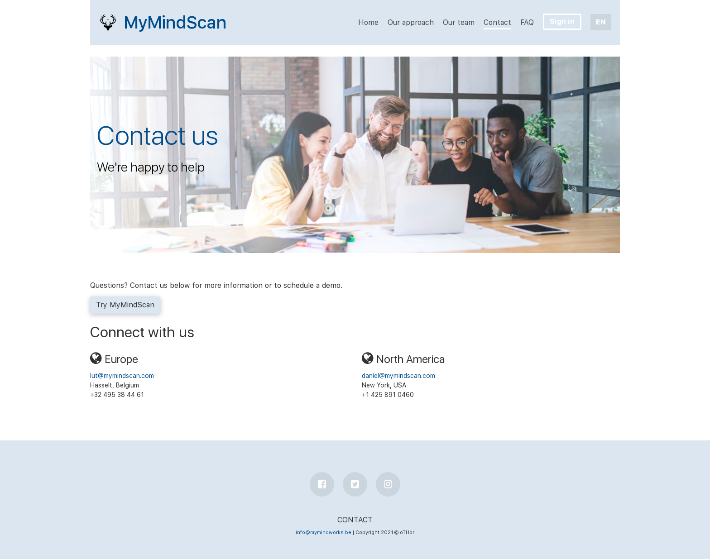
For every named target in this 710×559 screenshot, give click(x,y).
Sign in (562, 21)
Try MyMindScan (125, 305)
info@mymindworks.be (323, 532)
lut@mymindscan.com (122, 375)
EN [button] (601, 22)
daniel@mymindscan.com (398, 375)
